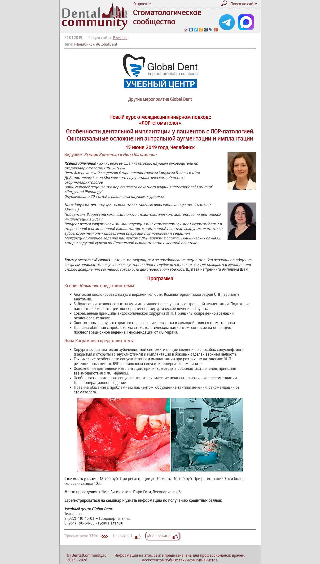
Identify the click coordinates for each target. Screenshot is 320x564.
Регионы (120, 37)
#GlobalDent (106, 44)
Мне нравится (162, 535)
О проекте (142, 3)
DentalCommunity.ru (89, 555)
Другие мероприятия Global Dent (160, 99)
